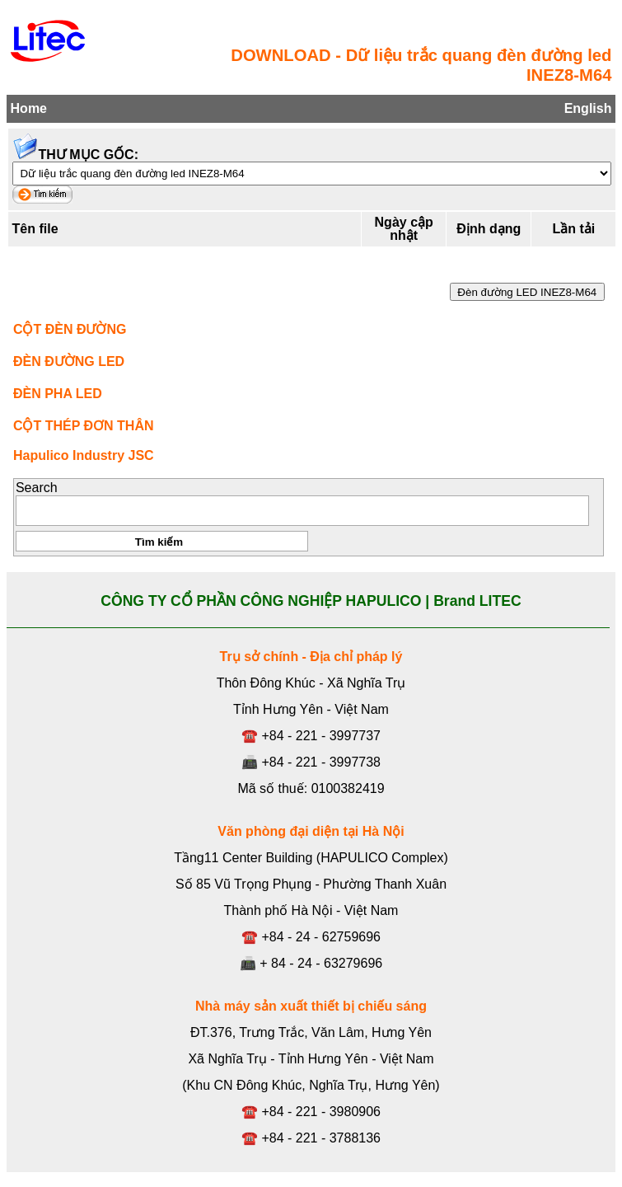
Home (29, 108)
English (588, 108)
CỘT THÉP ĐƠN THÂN (83, 426)
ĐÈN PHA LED (57, 394)
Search (37, 488)
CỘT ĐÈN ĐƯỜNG (70, 329)
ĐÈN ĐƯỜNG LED (68, 361)
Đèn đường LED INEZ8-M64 (527, 292)
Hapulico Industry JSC (83, 455)
